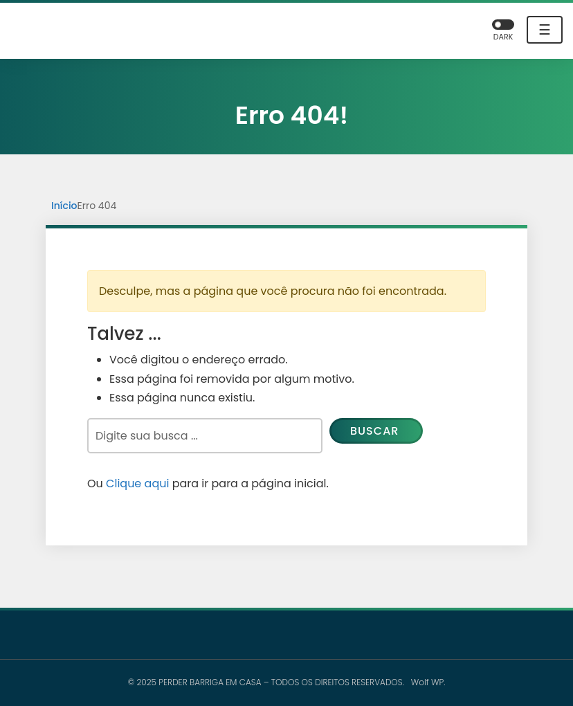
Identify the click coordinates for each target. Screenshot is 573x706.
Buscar (374, 431)
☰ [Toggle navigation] (544, 29)
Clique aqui (137, 483)
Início (64, 205)
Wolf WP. (428, 682)
